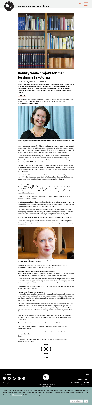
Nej (86, 401)
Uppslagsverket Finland (80, 382)
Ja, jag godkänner (76, 401)
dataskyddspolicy (17, 395)
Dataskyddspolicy (4, 383)
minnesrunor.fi (83, 379)
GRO (87, 374)
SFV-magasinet (23, 82)
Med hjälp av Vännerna (37, 82)
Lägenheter (85, 385)
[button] (86, 4)
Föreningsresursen (82, 377)
